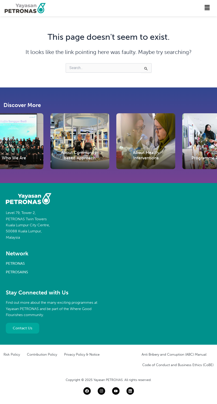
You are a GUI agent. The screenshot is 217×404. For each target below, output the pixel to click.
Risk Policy (11, 354)
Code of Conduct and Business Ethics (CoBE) (178, 365)
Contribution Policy (42, 354)
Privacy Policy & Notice (82, 354)
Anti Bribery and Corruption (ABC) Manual (174, 354)
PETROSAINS (17, 272)
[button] (207, 8)
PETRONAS (15, 263)
